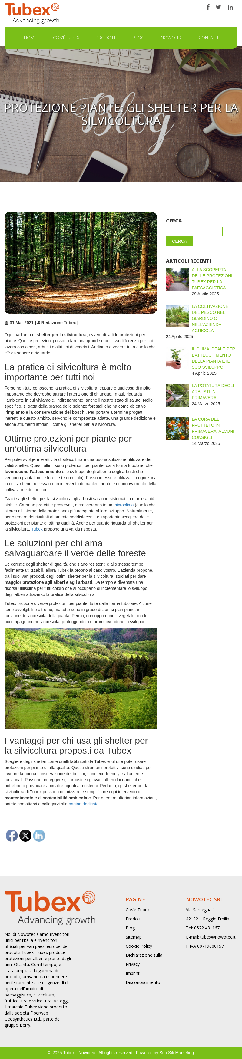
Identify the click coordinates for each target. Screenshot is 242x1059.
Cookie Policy (139, 946)
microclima (124, 504)
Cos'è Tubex (66, 38)
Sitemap (134, 937)
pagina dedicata (84, 803)
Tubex (37, 529)
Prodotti (106, 38)
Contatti (208, 38)
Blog (138, 38)
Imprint (133, 973)
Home (30, 38)
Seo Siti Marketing (176, 1052)
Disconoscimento (143, 982)
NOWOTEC (171, 38)
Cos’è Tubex (138, 910)
